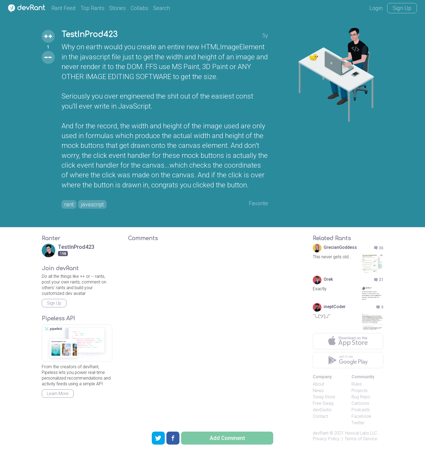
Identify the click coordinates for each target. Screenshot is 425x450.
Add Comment (227, 438)
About (318, 384)
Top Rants (92, 8)
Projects (360, 390)
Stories (117, 8)
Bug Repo (361, 396)
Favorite (258, 203)
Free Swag (323, 403)
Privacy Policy (326, 438)
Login (375, 8)
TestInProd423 (89, 34)
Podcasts (361, 409)
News (318, 390)
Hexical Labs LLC (361, 433)
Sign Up (402, 8)
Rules (357, 384)
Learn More (58, 393)
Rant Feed (63, 8)
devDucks (322, 409)
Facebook (361, 416)
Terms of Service (361, 438)
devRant (321, 433)
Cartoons (360, 403)
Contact (320, 416)
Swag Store (324, 396)
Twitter (358, 422)
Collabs (139, 8)
